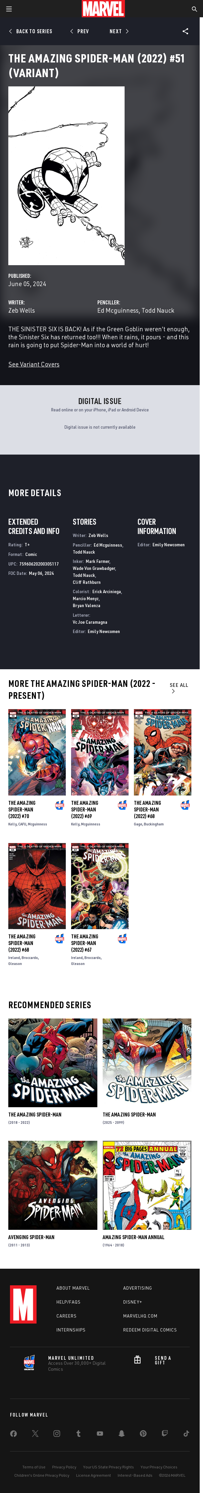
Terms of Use (34, 1466)
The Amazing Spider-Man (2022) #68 (147, 809)
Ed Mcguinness (118, 310)
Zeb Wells (21, 310)
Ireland (14, 957)
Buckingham (154, 823)
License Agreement (93, 1475)
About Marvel (73, 1288)
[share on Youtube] (100, 1435)
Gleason (15, 963)
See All (179, 688)
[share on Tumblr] (78, 1435)
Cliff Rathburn (87, 582)
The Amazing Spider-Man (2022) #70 (22, 809)
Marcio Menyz (86, 598)
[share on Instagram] (56, 1435)
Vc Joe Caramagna (90, 622)
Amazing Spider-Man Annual (133, 1237)
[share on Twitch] (164, 1435)
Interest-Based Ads (135, 1475)
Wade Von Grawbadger (94, 568)
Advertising (137, 1288)
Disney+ (132, 1302)
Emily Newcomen (104, 631)
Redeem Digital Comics (150, 1330)
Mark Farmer (97, 561)
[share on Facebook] (13, 1435)
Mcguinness (37, 823)
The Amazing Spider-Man (34, 1114)
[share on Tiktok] (186, 1435)
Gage (138, 823)
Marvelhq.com (140, 1316)
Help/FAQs (68, 1302)
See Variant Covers (33, 364)
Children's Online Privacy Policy (41, 1475)
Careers (66, 1316)
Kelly (12, 823)
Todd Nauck (158, 310)
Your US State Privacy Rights (108, 1466)
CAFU (22, 823)
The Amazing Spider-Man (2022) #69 (84, 809)
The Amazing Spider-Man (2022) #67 (84, 943)
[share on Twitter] (35, 1435)
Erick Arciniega (106, 591)
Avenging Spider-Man (31, 1237)
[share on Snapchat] (121, 1435)
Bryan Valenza (86, 605)
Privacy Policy (64, 1466)
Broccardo (30, 957)
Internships (71, 1330)
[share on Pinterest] (143, 1435)
